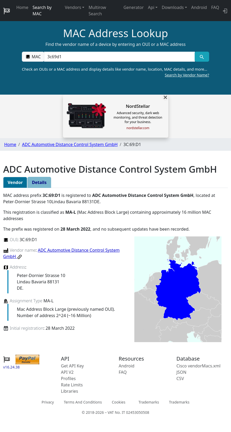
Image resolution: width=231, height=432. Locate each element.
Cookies (118, 401)
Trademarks (149, 401)
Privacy (48, 401)
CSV (180, 378)
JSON (181, 372)
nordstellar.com (137, 128)
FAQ (215, 7)
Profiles (68, 378)
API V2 (67, 372)
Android (199, 7)
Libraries (69, 391)
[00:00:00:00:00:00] (119, 57)
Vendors (73, 7)
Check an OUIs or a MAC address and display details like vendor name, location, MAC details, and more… (115, 72)
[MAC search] (202, 57)
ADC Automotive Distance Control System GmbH (69, 144)
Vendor (15, 182)
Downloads (173, 7)
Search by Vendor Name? (187, 74)
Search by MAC (42, 10)
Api (151, 7)
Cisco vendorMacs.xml (198, 366)
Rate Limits (72, 385)
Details (39, 182)
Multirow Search (97, 10)
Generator (134, 7)
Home (22, 7)
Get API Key (72, 366)
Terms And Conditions (83, 401)
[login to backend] (224, 10)
